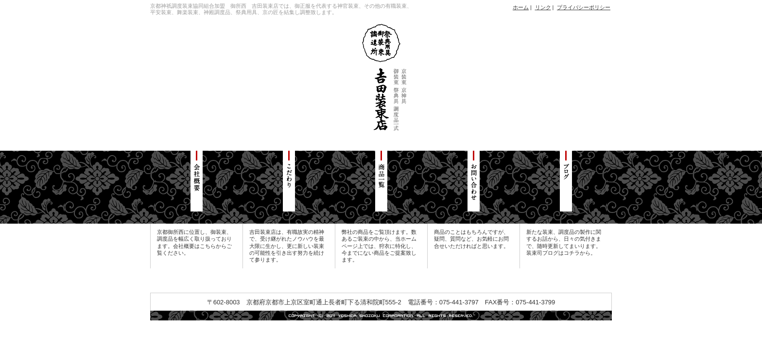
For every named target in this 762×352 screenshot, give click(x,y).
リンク (543, 7)
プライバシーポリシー (583, 7)
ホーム (521, 7)
